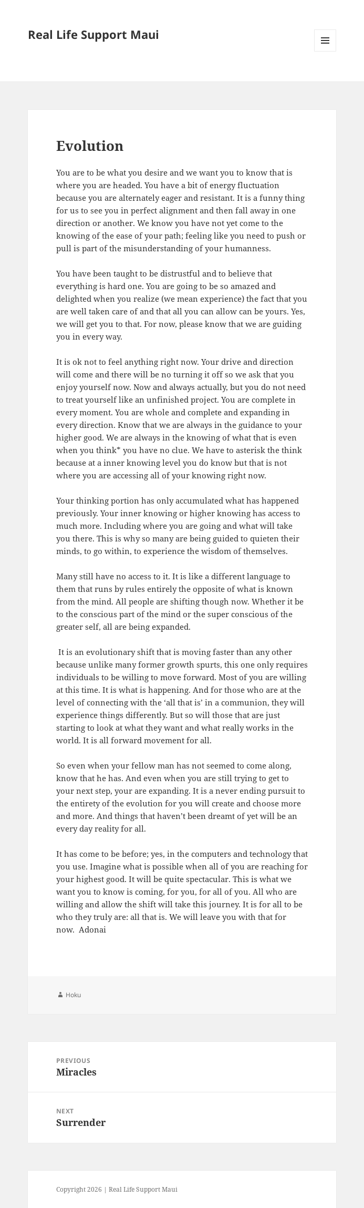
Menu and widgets (325, 51)
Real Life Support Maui (93, 34)
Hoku (73, 994)
